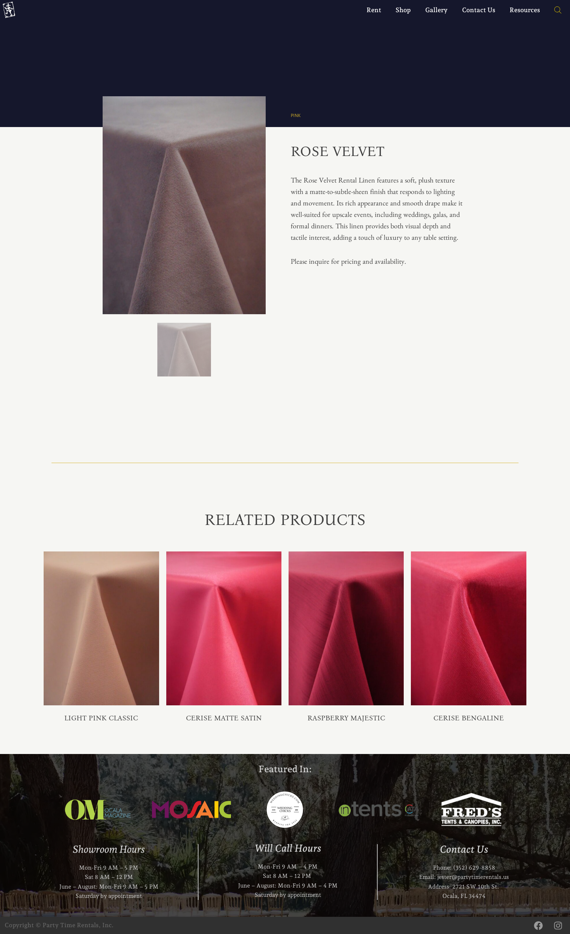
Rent (374, 10)
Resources (525, 10)
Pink (296, 115)
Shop (403, 10)
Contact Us (478, 10)
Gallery (436, 10)
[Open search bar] (554, 10)
